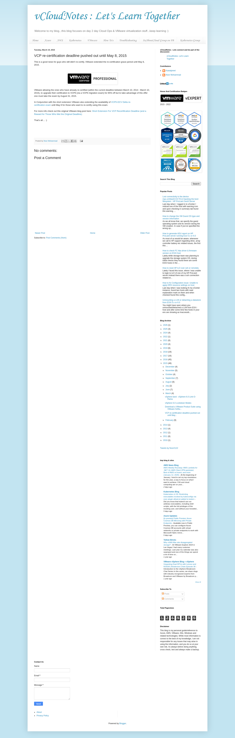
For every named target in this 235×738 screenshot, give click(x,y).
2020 (165, 344)
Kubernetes (75, 40)
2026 (165, 325)
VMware (92, 40)
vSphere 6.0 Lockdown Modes (178, 403)
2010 (165, 440)
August (168, 382)
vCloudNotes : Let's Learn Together (106, 16)
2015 (165, 363)
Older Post (144, 233)
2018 (165, 352)
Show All (198, 582)
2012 (165, 432)
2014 (165, 425)
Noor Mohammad (173, 75)
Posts (165, 594)
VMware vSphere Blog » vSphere (179, 562)
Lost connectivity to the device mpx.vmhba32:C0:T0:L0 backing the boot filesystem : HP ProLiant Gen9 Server (180, 198)
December (170, 367)
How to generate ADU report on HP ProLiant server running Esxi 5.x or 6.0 (179, 234)
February (169, 420)
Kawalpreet (171, 70)
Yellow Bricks (170, 540)
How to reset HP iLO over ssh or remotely (181, 268)
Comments (168, 599)
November (170, 370)
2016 (165, 359)
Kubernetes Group (190, 40)
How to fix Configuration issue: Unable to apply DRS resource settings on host (180, 284)
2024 (165, 333)
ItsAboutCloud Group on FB (158, 40)
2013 (165, 429)
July (167, 386)
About (39, 712)
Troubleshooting (128, 40)
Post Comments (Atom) (56, 238)
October (169, 374)
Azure (47, 40)
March (168, 393)
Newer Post (40, 233)
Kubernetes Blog (171, 492)
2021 (165, 340)
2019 (165, 348)
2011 (165, 436)
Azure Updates (170, 516)
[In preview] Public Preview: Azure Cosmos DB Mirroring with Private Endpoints (178, 520)
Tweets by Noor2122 (169, 448)
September (170, 378)
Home (35, 40)
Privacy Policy (43, 715)
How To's (108, 40)
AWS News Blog (171, 465)
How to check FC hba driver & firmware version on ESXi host (180, 252)
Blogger (122, 723)
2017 (165, 356)
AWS (60, 40)
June (167, 389)
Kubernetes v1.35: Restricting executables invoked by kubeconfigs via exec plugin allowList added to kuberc (180, 496)
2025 (165, 329)
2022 (165, 336)
